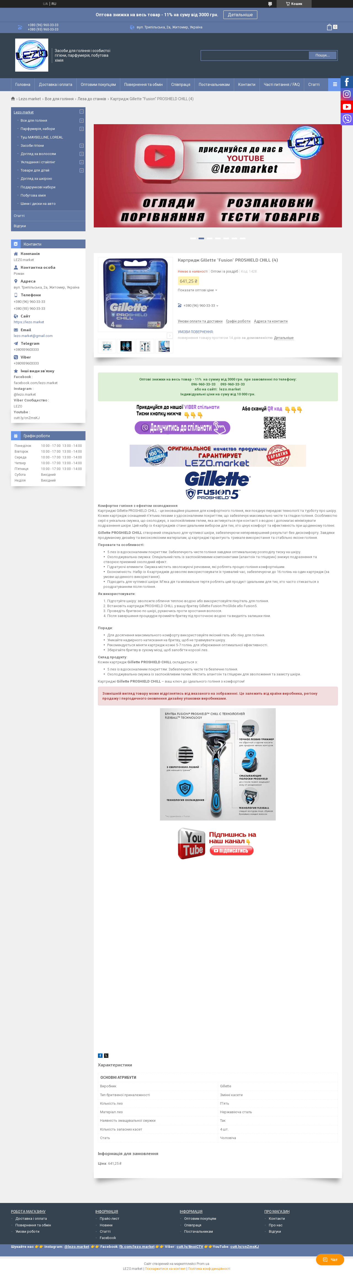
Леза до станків (91, 99)
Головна (22, 84)
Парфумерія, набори (38, 129)
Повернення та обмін (143, 84)
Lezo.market (30, 99)
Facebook (108, 1238)
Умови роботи (27, 1231)
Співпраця (180, 84)
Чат (330, 1259)
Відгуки (20, 226)
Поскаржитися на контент (165, 1269)
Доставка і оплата (55, 84)
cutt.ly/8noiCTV (189, 1247)
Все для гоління (59, 99)
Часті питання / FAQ (282, 84)
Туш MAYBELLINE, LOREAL (42, 137)
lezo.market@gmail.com (33, 336)
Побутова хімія (33, 195)
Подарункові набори (38, 187)
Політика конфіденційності (209, 1269)
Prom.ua (203, 1264)
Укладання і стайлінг (38, 162)
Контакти (246, 84)
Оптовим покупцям (98, 84)
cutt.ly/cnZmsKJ (244, 1247)
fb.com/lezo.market (136, 1247)
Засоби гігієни (32, 145)
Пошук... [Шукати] (322, 55)
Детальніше (240, 14)
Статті (314, 84)
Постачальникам (214, 84)
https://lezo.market (29, 322)
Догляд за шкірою (36, 178)
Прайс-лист (109, 1218)
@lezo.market (76, 1247)
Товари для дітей (35, 170)
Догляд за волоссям (38, 154)
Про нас (275, 1225)
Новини (106, 1225)
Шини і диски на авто (38, 204)
